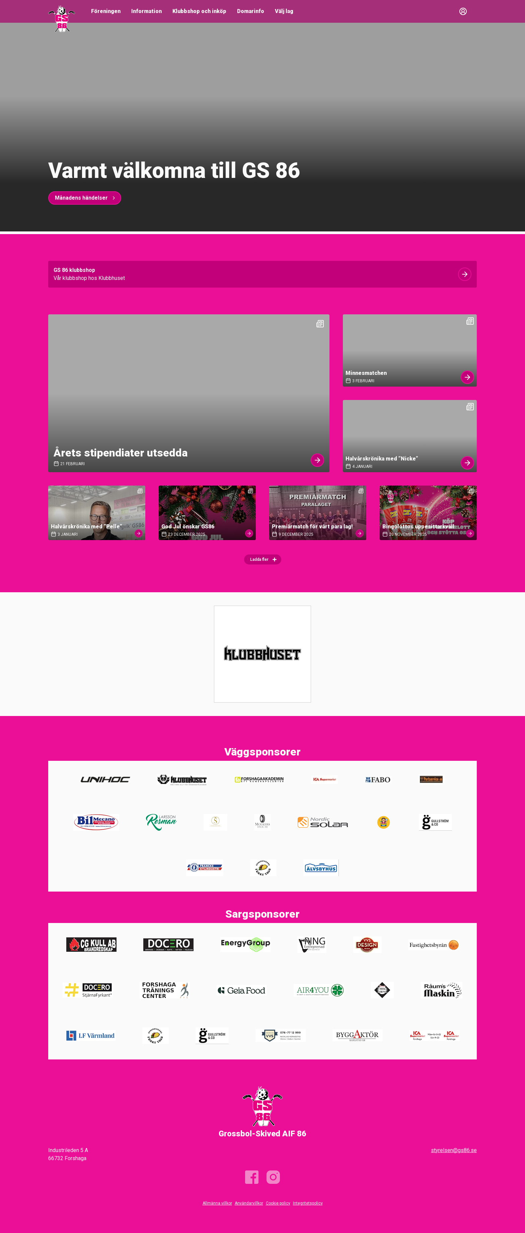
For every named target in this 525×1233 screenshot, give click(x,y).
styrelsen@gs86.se (454, 1150)
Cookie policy (278, 1203)
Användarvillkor (249, 1203)
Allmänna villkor (217, 1203)
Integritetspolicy (308, 1203)
